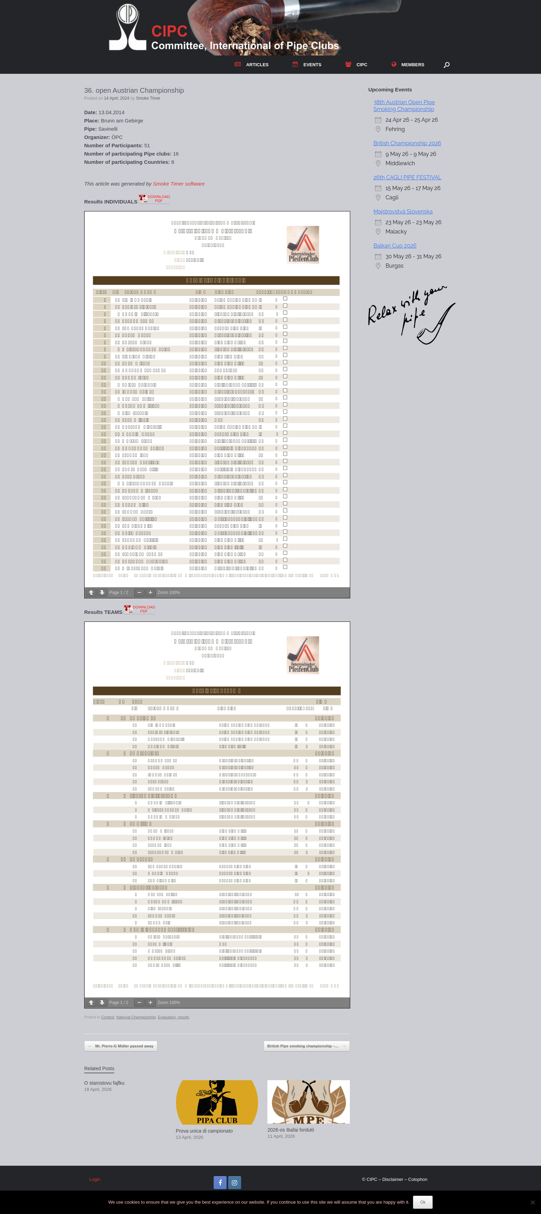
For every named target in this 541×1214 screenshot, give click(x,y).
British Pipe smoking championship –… (306, 1046)
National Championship (136, 1017)
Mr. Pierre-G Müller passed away (121, 1046)
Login (94, 1179)
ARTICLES (251, 64)
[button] (446, 65)
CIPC (356, 64)
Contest (107, 1017)
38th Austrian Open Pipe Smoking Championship (404, 105)
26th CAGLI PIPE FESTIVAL (407, 177)
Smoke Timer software (179, 184)
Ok (422, 1202)
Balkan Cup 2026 (394, 245)
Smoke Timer (148, 98)
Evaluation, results (173, 1017)
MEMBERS (408, 64)
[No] (532, 1202)
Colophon (417, 1179)
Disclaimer (392, 1179)
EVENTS (307, 64)
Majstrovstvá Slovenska (403, 211)
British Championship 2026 (407, 143)
